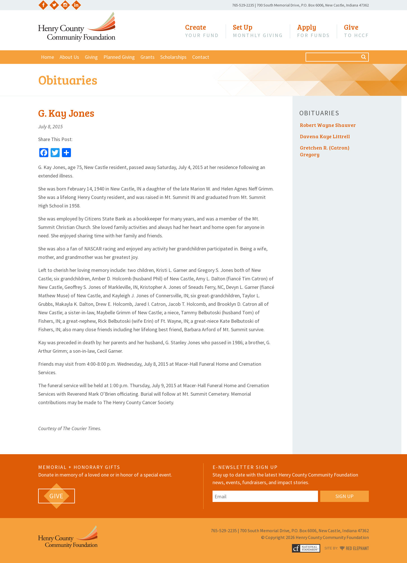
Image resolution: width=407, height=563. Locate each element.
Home (47, 57)
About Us (69, 57)
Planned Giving (119, 57)
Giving (91, 57)
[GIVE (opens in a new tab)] (56, 496)
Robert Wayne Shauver (328, 125)
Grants (147, 57)
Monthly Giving (258, 30)
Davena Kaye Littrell (325, 136)
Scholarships (173, 57)
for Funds (313, 30)
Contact (200, 57)
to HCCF (356, 30)
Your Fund (202, 30)
